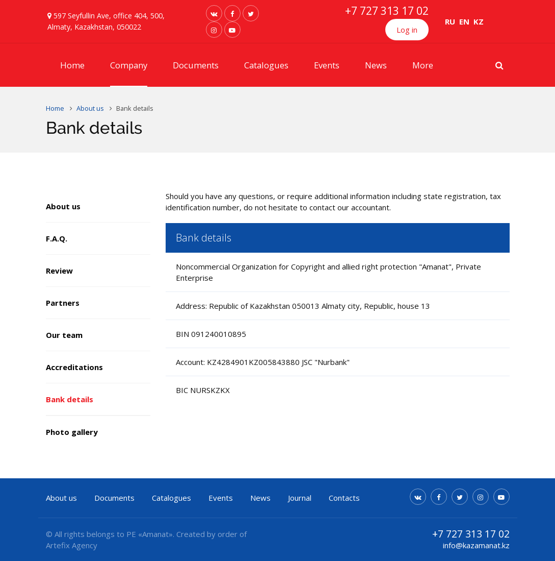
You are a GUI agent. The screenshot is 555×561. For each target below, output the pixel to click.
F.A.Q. (56, 238)
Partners (63, 303)
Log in (407, 30)
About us (63, 206)
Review (59, 270)
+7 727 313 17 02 (387, 11)
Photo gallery (72, 432)
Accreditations (74, 367)
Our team (64, 335)
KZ (478, 21)
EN (464, 21)
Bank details (69, 399)
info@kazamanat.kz (476, 545)
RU (450, 21)
